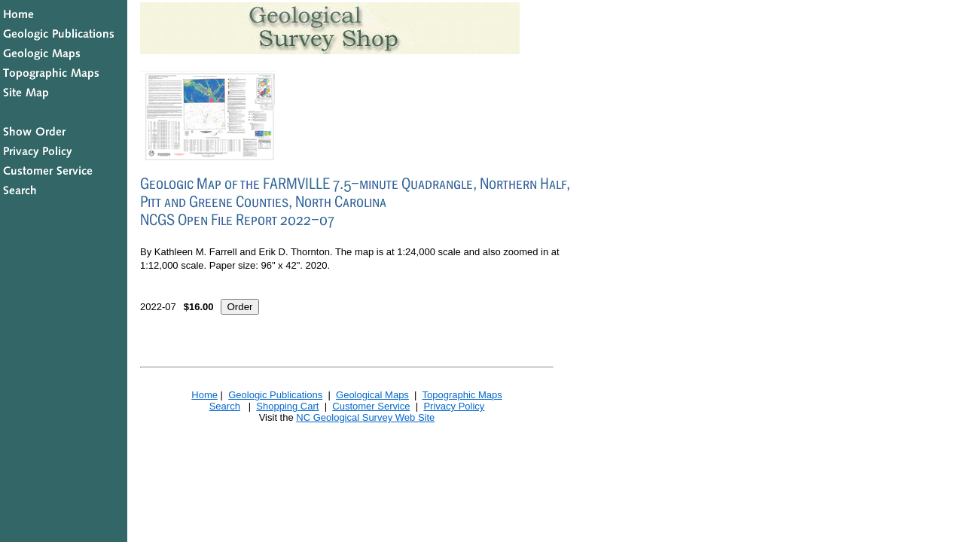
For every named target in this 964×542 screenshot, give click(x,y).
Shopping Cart (287, 406)
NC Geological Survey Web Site (365, 417)
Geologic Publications (275, 394)
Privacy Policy (453, 406)
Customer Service (371, 406)
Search (224, 406)
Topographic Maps (462, 394)
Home (204, 394)
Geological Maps (372, 394)
